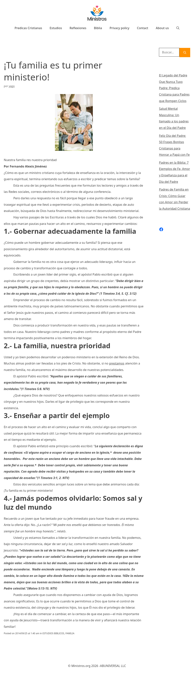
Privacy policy (119, 28)
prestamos (116, 363)
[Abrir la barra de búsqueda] (178, 28)
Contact (142, 28)
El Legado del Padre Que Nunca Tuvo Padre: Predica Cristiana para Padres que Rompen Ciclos (174, 88)
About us (162, 28)
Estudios (56, 28)
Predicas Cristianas (28, 28)
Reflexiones (78, 28)
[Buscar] (184, 52)
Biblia (98, 28)
